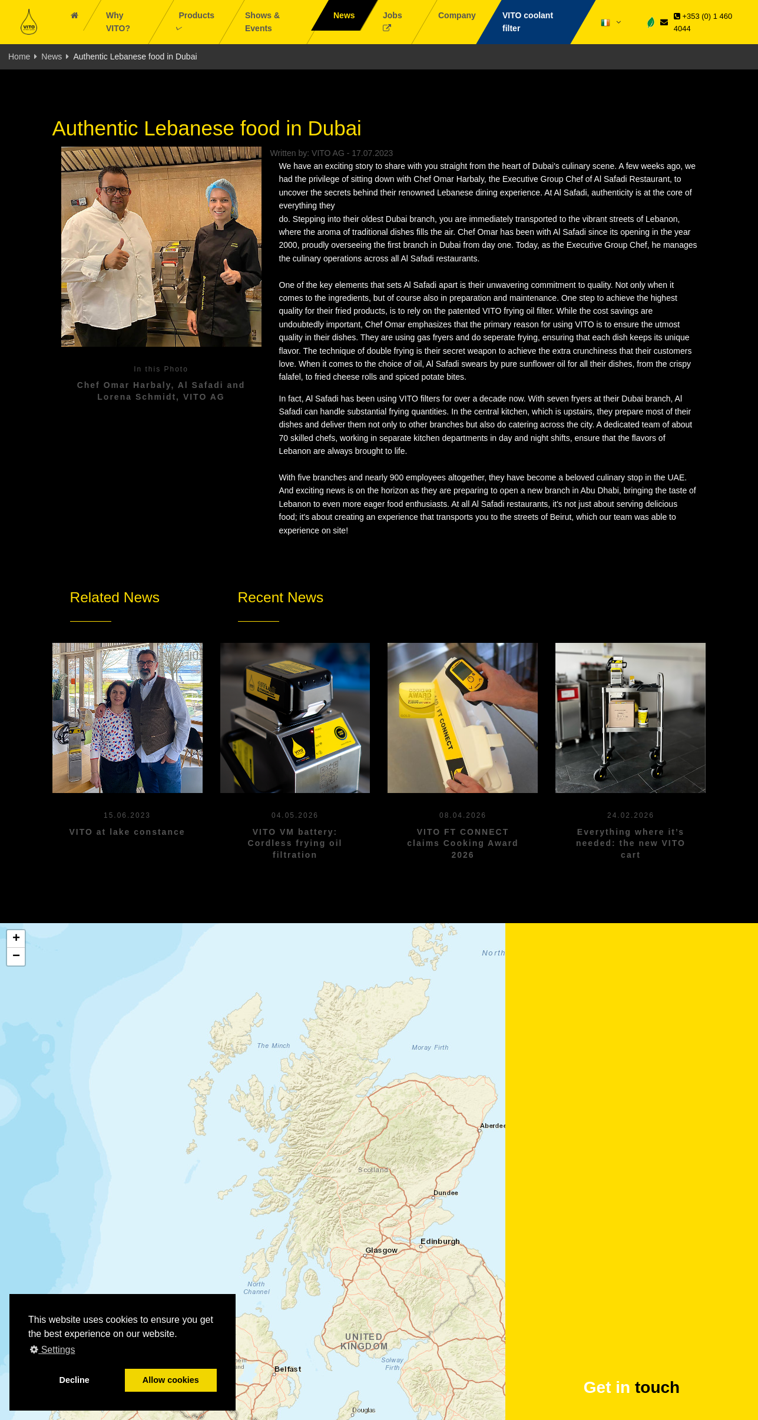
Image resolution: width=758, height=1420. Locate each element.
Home (19, 56)
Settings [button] (52, 1350)
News (51, 56)
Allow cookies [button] (171, 1380)
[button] (16, 939)
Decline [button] (74, 1380)
